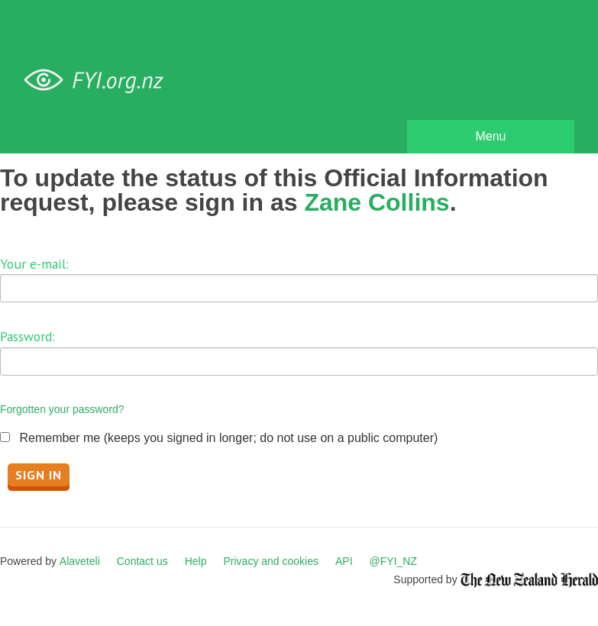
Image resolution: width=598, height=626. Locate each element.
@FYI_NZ (393, 561)
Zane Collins (376, 202)
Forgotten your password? (62, 409)
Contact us (142, 561)
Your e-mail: (34, 264)
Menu (490, 136)
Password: (27, 336)
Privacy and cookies (270, 561)
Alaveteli (80, 561)
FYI (99, 80)
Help (196, 561)
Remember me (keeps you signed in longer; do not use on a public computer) (228, 437)
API (344, 561)
